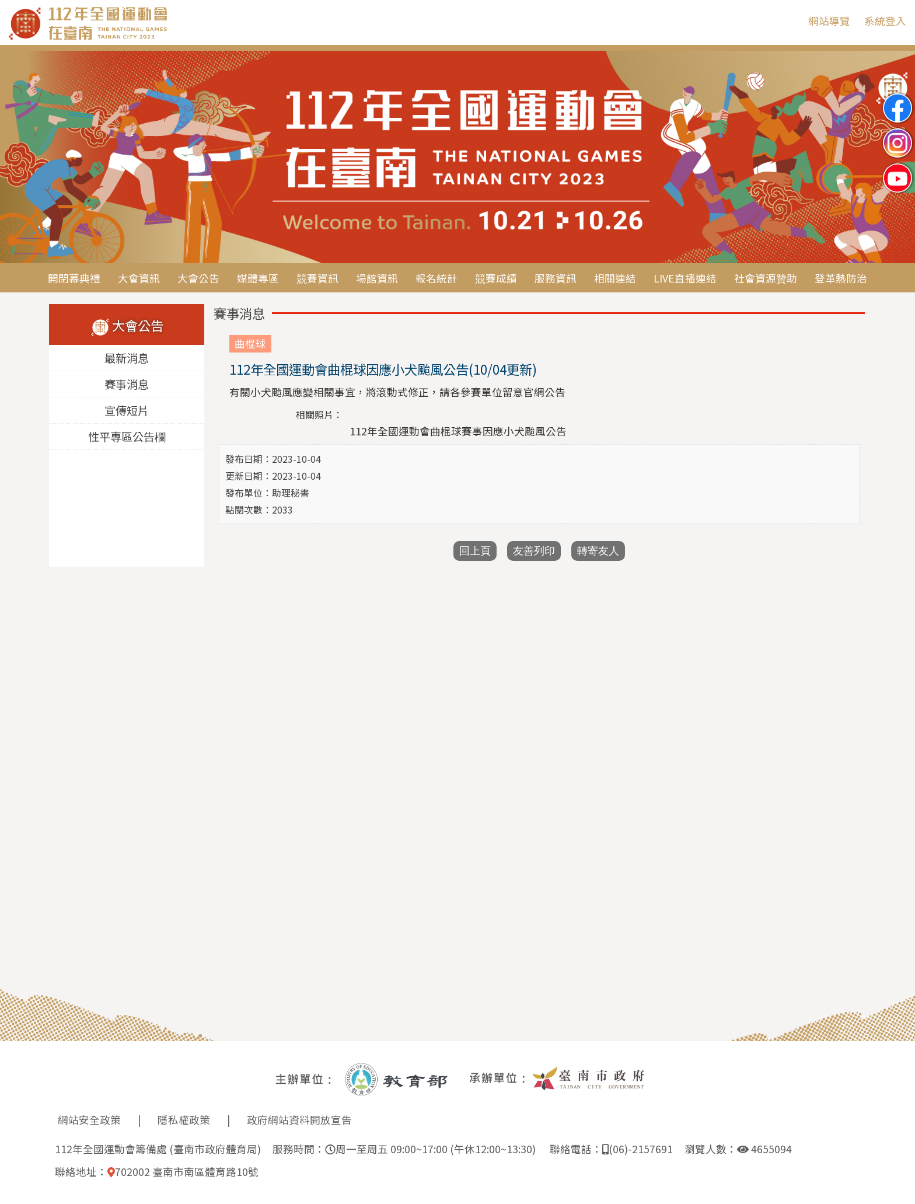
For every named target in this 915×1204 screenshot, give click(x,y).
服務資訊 (556, 278)
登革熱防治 (841, 278)
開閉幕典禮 (74, 278)
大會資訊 (139, 278)
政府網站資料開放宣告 (299, 1119)
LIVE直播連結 (685, 278)
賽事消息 (126, 384)
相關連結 (615, 278)
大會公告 (198, 278)
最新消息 (126, 358)
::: (790, 20)
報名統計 (436, 278)
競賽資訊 (317, 278)
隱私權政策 (184, 1119)
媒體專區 (258, 278)
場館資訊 (377, 278)
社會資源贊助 (765, 278)
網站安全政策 (89, 1119)
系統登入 (885, 20)
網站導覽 (829, 20)
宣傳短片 (126, 411)
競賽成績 (496, 278)
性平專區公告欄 (127, 437)
